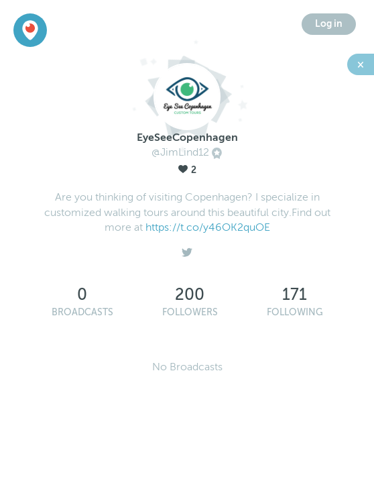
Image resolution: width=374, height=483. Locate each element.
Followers (190, 312)
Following (295, 312)
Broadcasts (82, 312)
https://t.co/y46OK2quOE (207, 227)
